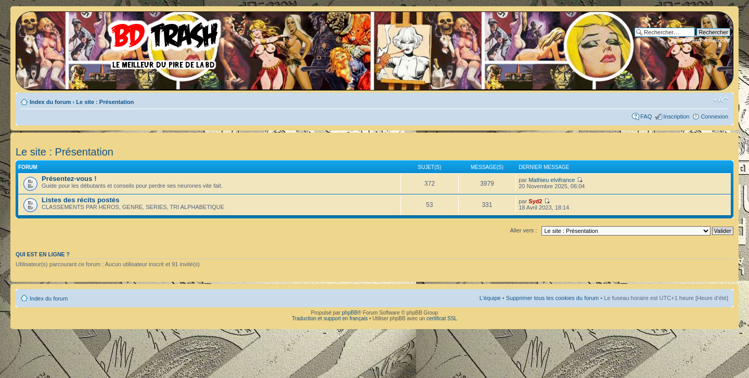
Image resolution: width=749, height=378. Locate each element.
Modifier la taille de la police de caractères (720, 100)
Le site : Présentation (105, 102)
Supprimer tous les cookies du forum (552, 298)
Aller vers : (523, 230)
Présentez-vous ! (69, 179)
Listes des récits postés (81, 200)
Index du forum (50, 102)
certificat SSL (442, 318)
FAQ (646, 116)
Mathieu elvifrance (551, 180)
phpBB (349, 313)
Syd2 (535, 201)
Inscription (676, 116)
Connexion (714, 116)
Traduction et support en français (330, 318)
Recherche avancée (704, 40)
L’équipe (490, 298)
